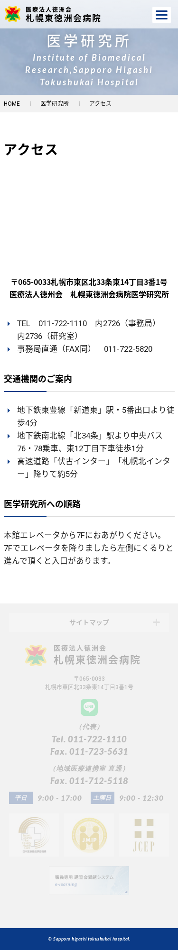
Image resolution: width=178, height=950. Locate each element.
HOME (12, 103)
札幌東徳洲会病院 (67, 14)
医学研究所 (54, 103)
